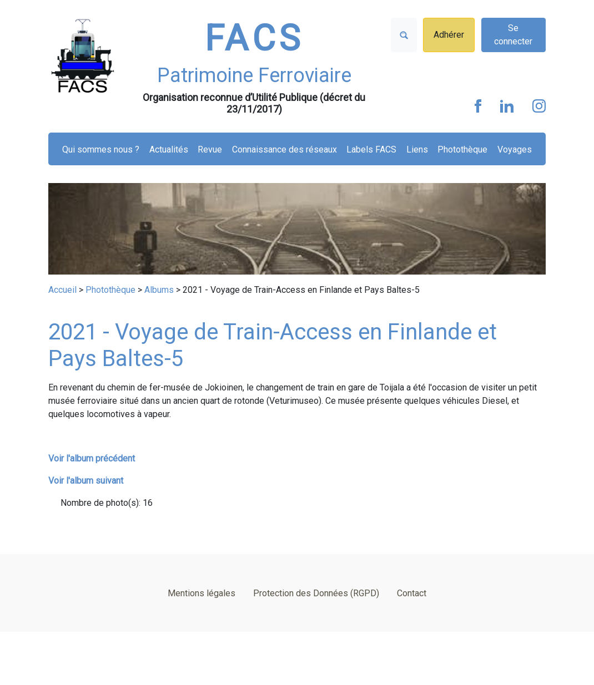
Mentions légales (201, 593)
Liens (417, 149)
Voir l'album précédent (91, 458)
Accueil (62, 290)
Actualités (168, 149)
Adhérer (449, 34)
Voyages (514, 149)
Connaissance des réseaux (284, 149)
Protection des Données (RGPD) (316, 593)
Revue (210, 149)
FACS (254, 38)
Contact (411, 593)
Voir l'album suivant (85, 480)
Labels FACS (371, 149)
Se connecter (513, 35)
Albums (159, 290)
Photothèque (462, 149)
